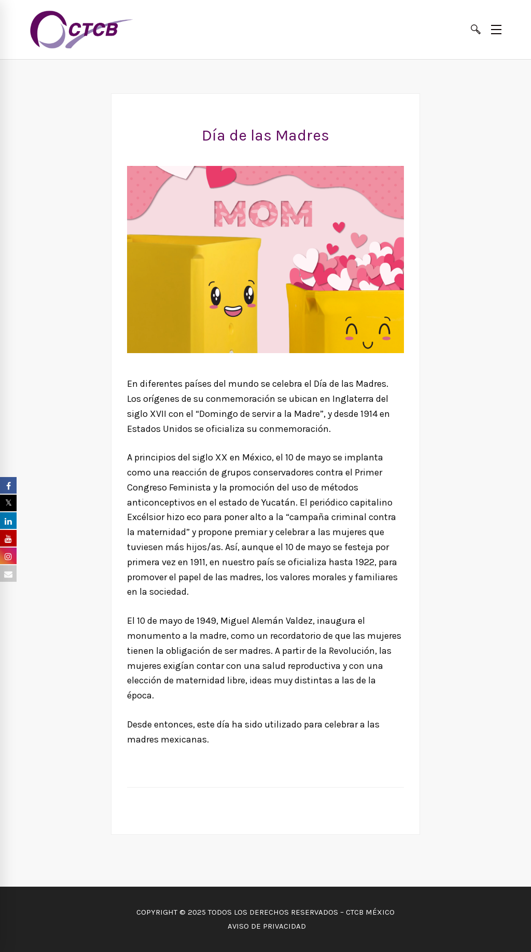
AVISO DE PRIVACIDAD (266, 926)
